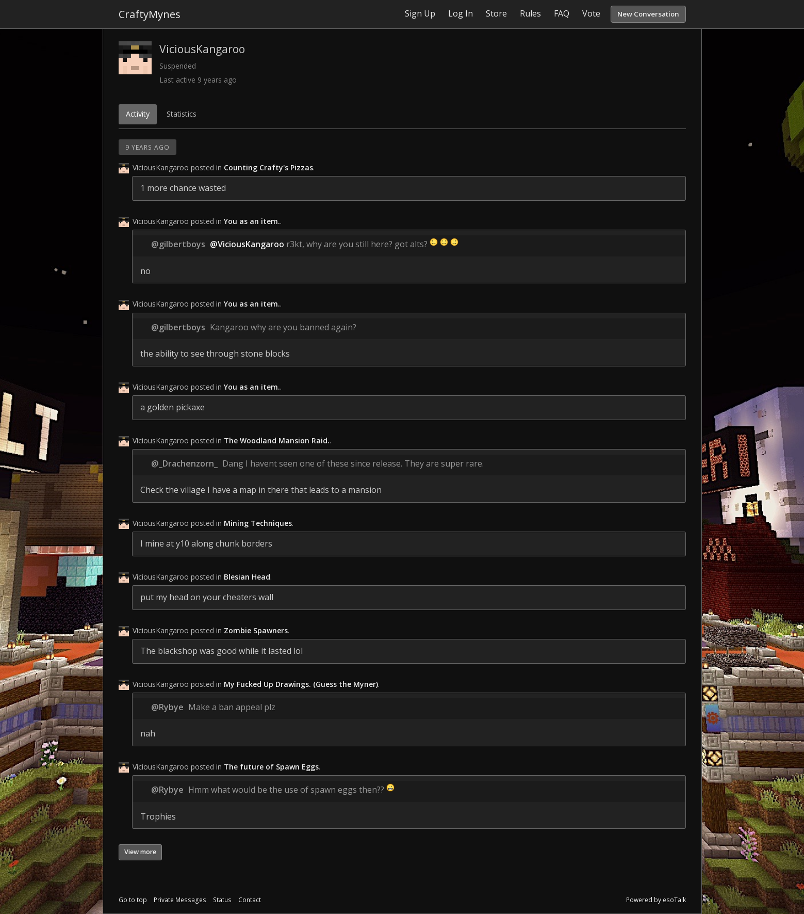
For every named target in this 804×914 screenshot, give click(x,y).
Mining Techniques (258, 523)
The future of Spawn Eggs (271, 767)
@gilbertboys (178, 244)
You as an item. (252, 221)
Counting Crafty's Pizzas (268, 167)
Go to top (133, 899)
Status (222, 899)
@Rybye (167, 707)
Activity (138, 114)
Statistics (181, 114)
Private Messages (180, 899)
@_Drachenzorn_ (184, 463)
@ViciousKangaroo (247, 244)
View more (140, 851)
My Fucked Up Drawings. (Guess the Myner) (301, 684)
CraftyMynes (150, 14)
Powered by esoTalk (656, 899)
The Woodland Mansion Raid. (277, 440)
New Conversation (648, 14)
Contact (249, 899)
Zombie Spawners (256, 630)
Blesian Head (247, 577)
